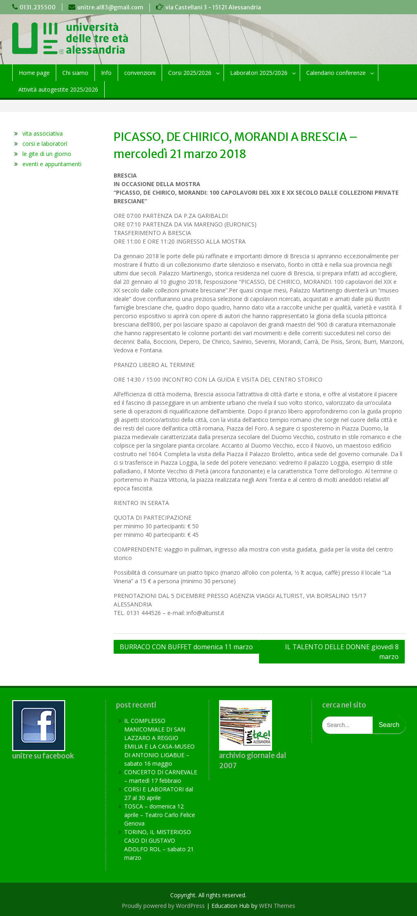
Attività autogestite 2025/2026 (58, 89)
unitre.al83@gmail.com (110, 7)
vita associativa (42, 133)
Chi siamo (75, 73)
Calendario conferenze (336, 73)
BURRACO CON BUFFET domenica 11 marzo (186, 646)
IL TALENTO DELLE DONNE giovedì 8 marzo (342, 651)
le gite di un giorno (46, 154)
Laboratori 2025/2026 (259, 73)
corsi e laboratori (44, 143)
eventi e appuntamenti (51, 164)
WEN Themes (277, 905)
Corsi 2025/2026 (189, 73)
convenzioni (140, 73)
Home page (34, 73)
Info (106, 73)
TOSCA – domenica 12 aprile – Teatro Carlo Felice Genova (159, 814)
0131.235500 (38, 7)
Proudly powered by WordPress (163, 905)
